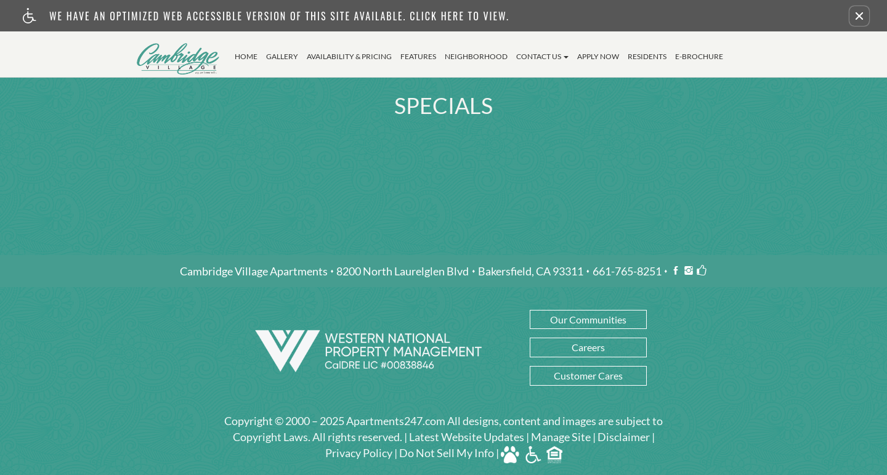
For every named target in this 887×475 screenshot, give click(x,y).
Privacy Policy (358, 453)
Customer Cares (588, 375)
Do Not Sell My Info (446, 453)
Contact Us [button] (542, 56)
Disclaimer (623, 437)
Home (246, 56)
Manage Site (561, 437)
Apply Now (598, 56)
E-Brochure (699, 56)
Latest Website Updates (466, 437)
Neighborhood (476, 56)
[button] (859, 16)
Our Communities (588, 319)
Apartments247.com (395, 421)
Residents (647, 56)
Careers (588, 347)
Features (418, 56)
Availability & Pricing (349, 56)
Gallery (282, 56)
